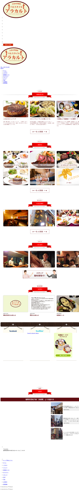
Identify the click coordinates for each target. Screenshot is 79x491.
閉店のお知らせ (34, 315)
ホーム (4, 70)
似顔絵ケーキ (6, 74)
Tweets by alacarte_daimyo (33, 333)
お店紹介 (5, 81)
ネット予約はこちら (8, 460)
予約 (4, 80)
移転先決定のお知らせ (9, 315)
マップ (4, 78)
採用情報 (5, 83)
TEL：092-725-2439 (5, 67)
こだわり (5, 72)
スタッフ (5, 77)
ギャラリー (5, 76)
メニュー (5, 73)
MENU (2, 68)
